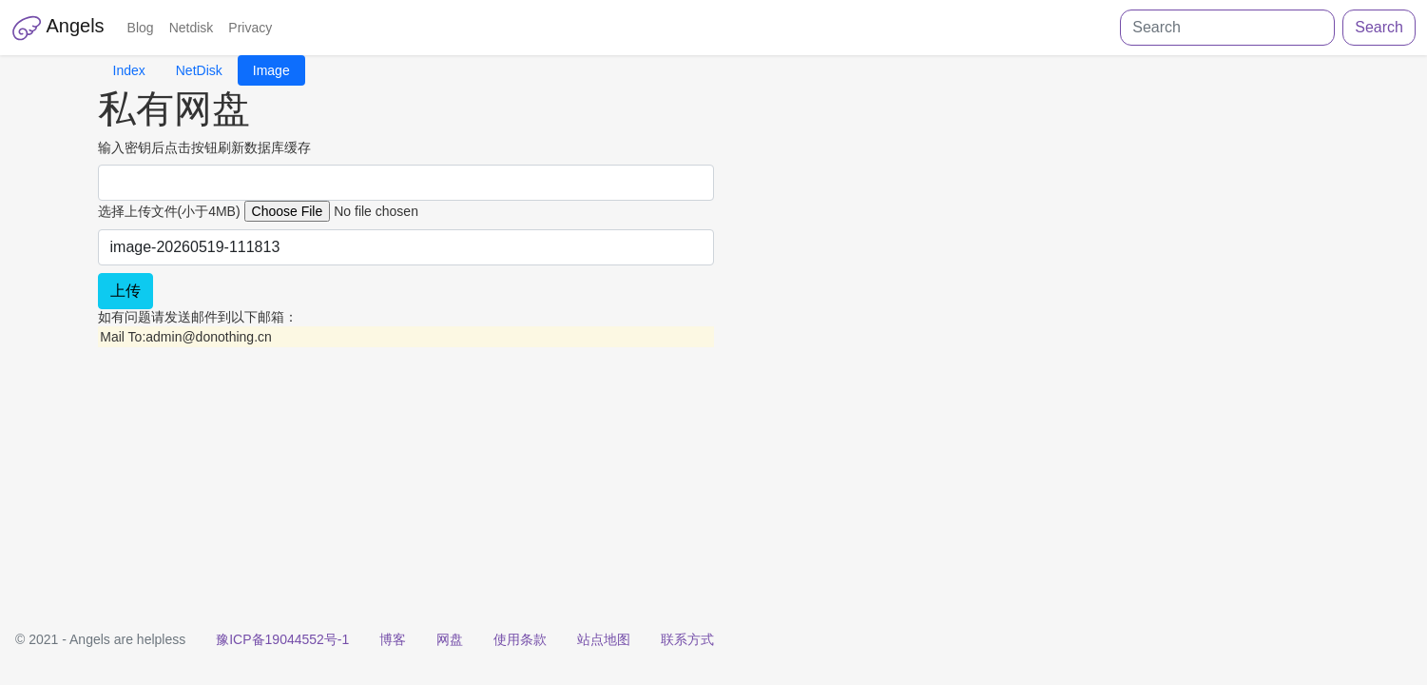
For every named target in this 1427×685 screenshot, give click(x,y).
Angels (58, 27)
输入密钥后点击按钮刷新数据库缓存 (204, 147)
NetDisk (199, 70)
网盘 (449, 639)
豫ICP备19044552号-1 (282, 639)
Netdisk (191, 27)
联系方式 (687, 639)
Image (271, 70)
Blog (140, 27)
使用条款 (520, 639)
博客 (392, 639)
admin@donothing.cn (208, 336)
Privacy (250, 27)
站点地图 (603, 639)
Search (1379, 27)
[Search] (1227, 28)
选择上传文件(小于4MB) (169, 211)
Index (129, 70)
